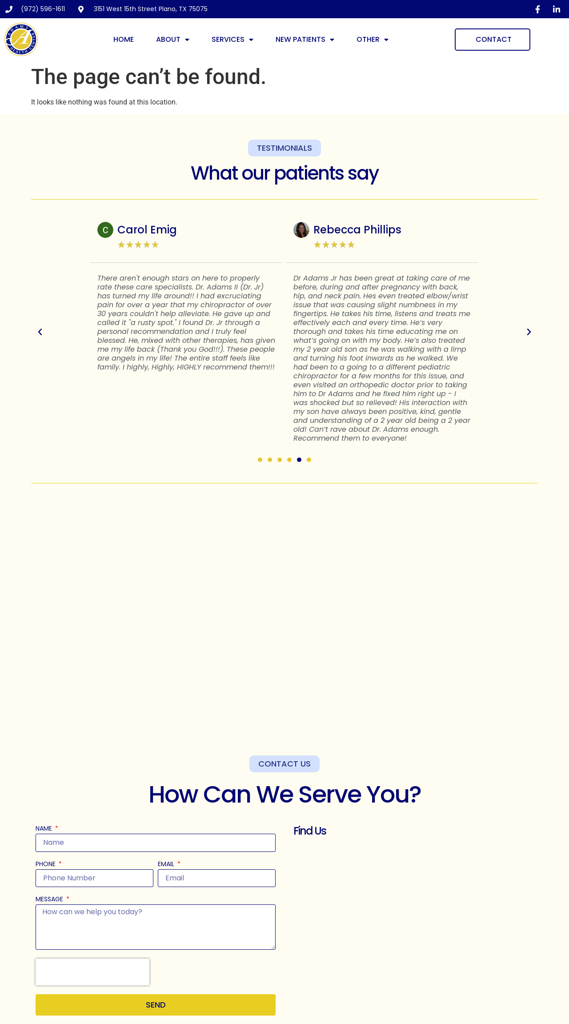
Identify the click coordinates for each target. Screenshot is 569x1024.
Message (50, 900)
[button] (40, 332)
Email (167, 864)
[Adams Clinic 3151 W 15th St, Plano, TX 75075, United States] (413, 929)
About (172, 40)
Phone (46, 864)
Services (232, 40)
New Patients (305, 40)
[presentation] (92, 972)
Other (373, 40)
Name (45, 829)
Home (123, 39)
